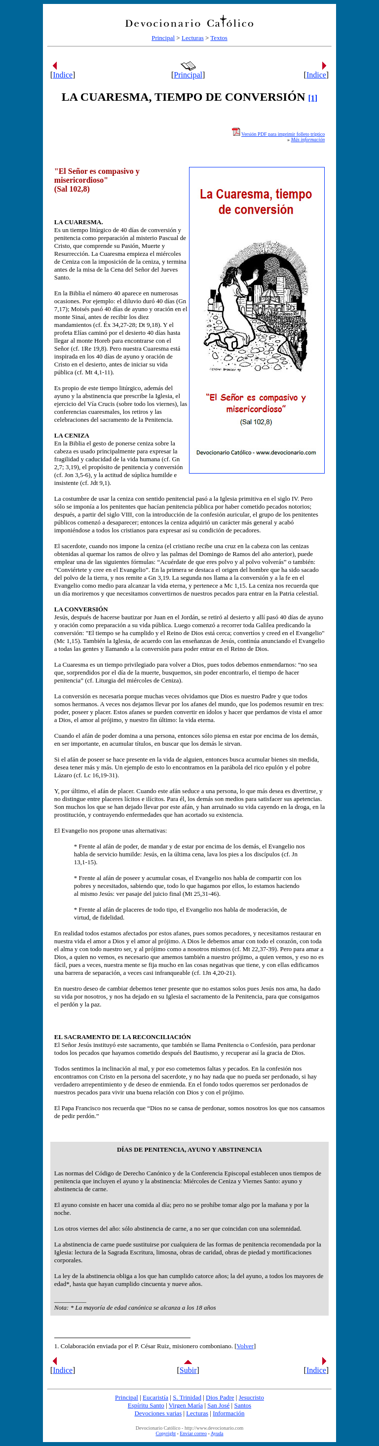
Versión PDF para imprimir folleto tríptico (283, 134)
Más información (308, 139)
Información (228, 1413)
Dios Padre (220, 1397)
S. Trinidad (187, 1397)
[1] (312, 98)
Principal (163, 37)
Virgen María (186, 1405)
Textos (218, 37)
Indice (63, 75)
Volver (245, 1346)
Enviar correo (193, 1433)
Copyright (165, 1433)
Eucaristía (155, 1397)
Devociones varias (158, 1413)
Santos (242, 1405)
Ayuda (217, 1433)
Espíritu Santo (146, 1405)
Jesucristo (251, 1397)
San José (218, 1405)
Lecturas (193, 37)
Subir (188, 1370)
